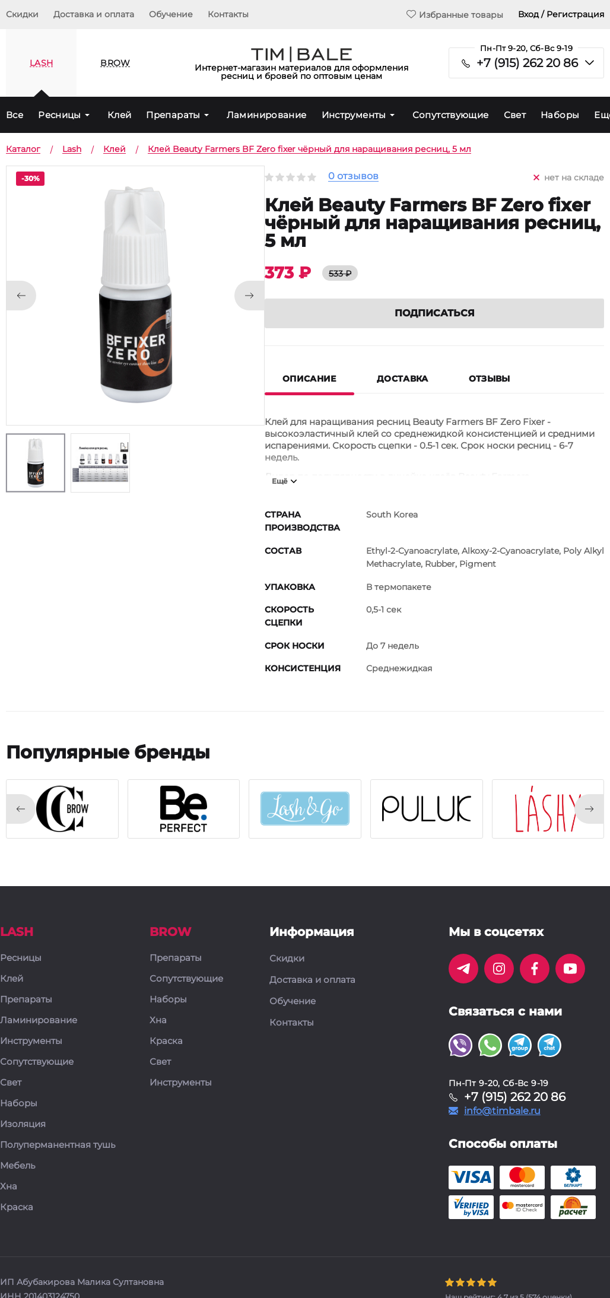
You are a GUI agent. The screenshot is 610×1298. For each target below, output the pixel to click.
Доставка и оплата (93, 14)
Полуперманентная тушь (57, 1145)
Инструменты (354, 114)
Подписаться (435, 313)
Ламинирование (267, 114)
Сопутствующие (450, 114)
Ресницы (59, 114)
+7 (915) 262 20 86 (527, 63)
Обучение (171, 14)
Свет (515, 114)
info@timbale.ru (502, 1111)
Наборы (560, 114)
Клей (119, 114)
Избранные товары (454, 14)
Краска (16, 1207)
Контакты (228, 14)
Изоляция (23, 1124)
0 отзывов (353, 177)
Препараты (173, 114)
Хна (8, 1186)
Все (14, 114)
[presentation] (21, 809)
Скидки (22, 14)
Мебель (17, 1165)
